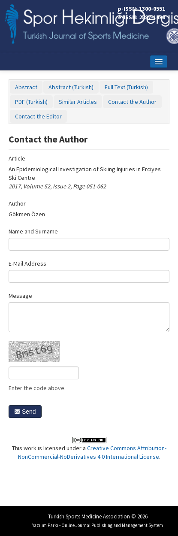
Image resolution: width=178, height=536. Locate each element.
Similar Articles (78, 102)
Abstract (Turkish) (71, 87)
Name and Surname (33, 231)
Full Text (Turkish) (126, 87)
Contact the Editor (38, 116)
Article (17, 158)
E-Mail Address (27, 263)
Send (25, 411)
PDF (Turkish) (31, 102)
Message (20, 296)
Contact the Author (132, 102)
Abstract (26, 87)
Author (17, 203)
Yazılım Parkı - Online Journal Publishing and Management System (97, 525)
